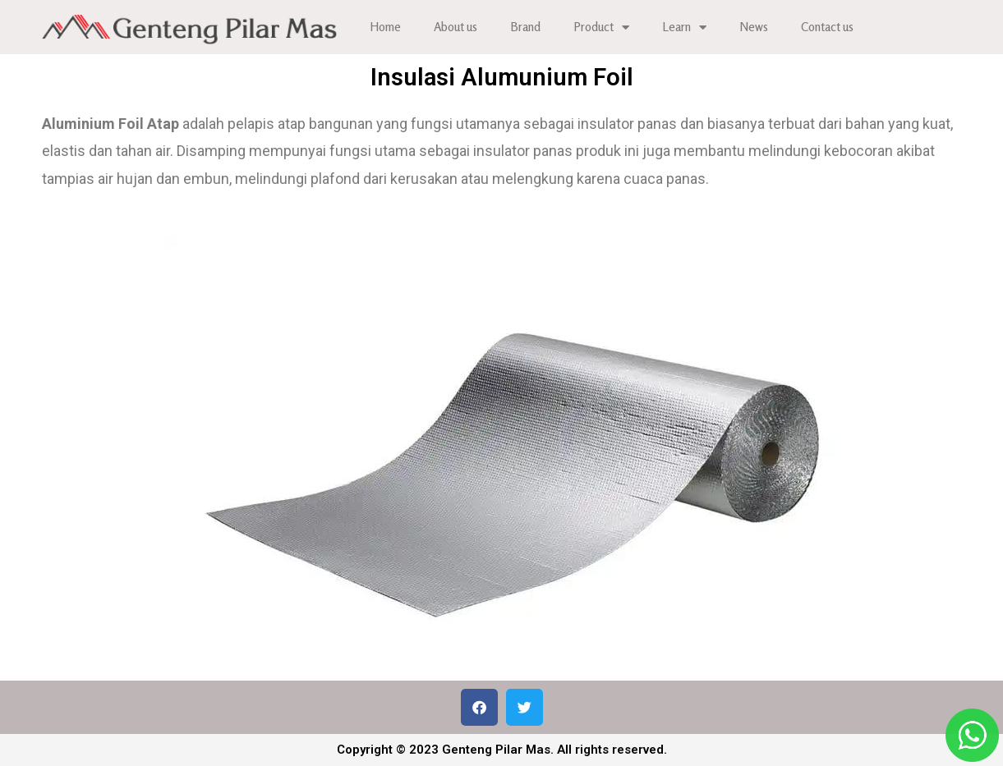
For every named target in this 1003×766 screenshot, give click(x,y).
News (753, 26)
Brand (525, 26)
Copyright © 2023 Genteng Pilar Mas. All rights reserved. (502, 749)
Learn (684, 27)
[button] (479, 707)
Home (385, 26)
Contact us (827, 26)
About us (455, 26)
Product (601, 27)
